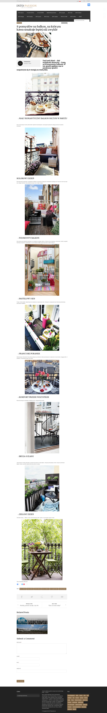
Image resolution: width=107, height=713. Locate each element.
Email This (62, 597)
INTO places (21, 13)
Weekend (70, 704)
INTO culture (55, 17)
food (88, 690)
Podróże (69, 697)
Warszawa (84, 702)
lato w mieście (23, 589)
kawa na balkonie (45, 589)
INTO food (46, 17)
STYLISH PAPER (40, 13)
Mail (18, 657)
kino (73, 692)
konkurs (77, 692)
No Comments (64, 23)
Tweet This (32, 597)
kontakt (88, 1)
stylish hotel (80, 697)
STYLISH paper (71, 699)
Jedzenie (69, 692)
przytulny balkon (62, 589)
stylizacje (85, 699)
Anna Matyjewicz (71, 690)
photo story (85, 695)
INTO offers (73, 17)
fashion (80, 690)
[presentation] (28, 672)
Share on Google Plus (42, 597)
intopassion (27, 62)
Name (18, 651)
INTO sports (38, 17)
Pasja (72, 695)
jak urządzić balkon (54, 589)
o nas (84, 1)
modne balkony (37, 589)
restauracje (74, 697)
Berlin (77, 690)
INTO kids (70, 13)
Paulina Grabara (78, 695)
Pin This (52, 597)
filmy (85, 690)
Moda (69, 695)
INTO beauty (30, 17)
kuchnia (81, 692)
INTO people (62, 13)
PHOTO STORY (64, 17)
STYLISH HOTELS (30, 13)
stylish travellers (78, 699)
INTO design (21, 17)
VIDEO (80, 17)
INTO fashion (78, 13)
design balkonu (30, 589)
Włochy (74, 704)
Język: (79, 1)
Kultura (85, 692)
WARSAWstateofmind (51, 13)
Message (19, 635)
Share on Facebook (22, 597)
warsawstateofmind (76, 702)
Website (19, 663)
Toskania (69, 702)
